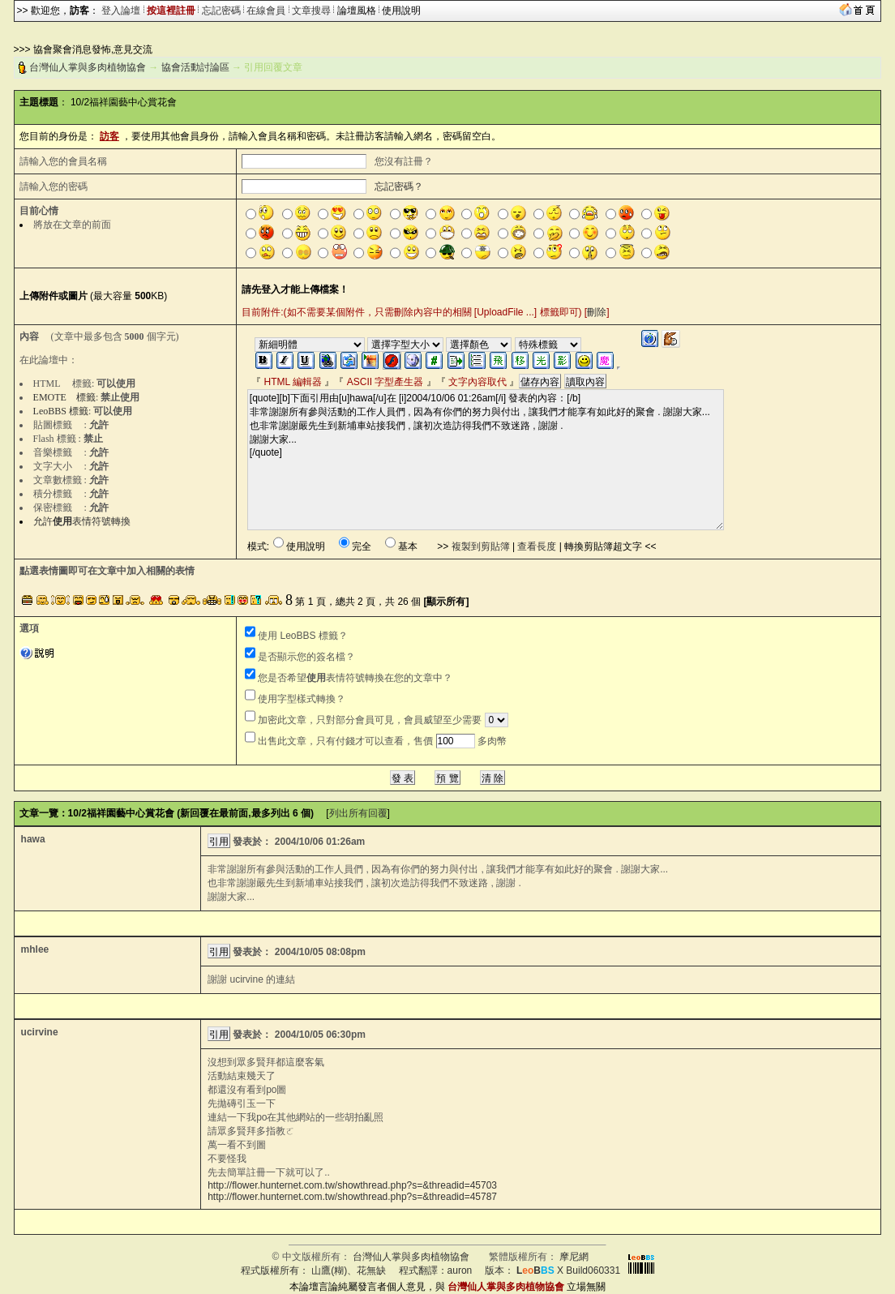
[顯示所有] (446, 601)
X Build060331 (568, 1270)
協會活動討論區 (195, 67)
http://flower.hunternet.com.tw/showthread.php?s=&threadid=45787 (352, 1196)
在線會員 (265, 10)
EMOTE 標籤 (64, 397)
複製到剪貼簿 (481, 546)
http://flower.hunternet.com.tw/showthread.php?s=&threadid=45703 (352, 1185)
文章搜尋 (311, 10)
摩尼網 (574, 1256)
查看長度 (536, 546)
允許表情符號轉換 (82, 521)
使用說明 (401, 10)
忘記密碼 (221, 10)
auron (460, 1270)
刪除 (596, 312)
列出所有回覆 (358, 813)
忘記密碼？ (399, 186)
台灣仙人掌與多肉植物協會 (87, 67)
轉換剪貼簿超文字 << (610, 546)
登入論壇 (120, 10)
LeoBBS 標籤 (60, 411)
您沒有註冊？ (404, 161)
